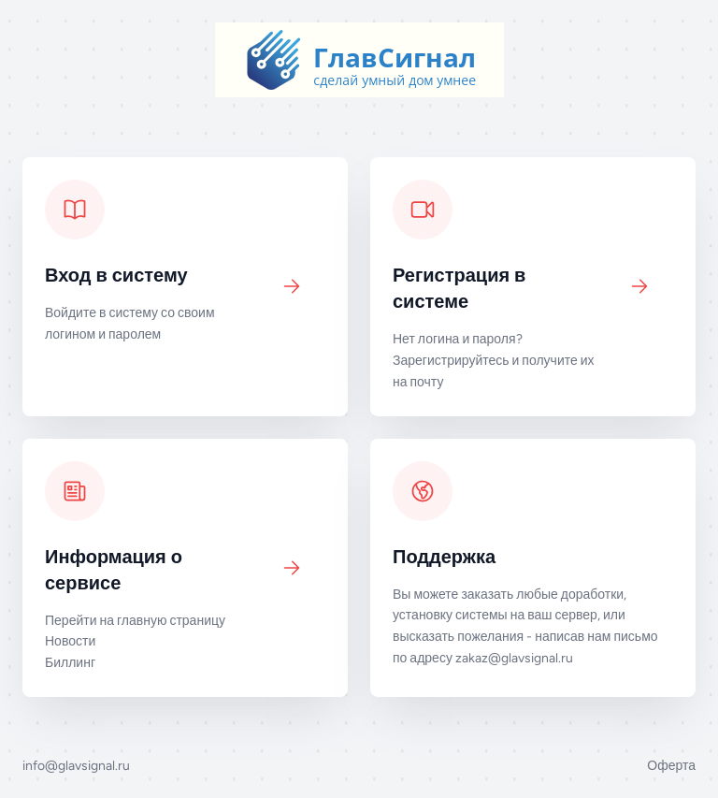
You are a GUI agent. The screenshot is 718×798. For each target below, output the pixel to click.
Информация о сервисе (113, 569)
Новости (70, 641)
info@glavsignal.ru (76, 766)
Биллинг (70, 663)
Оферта (671, 766)
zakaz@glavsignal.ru (514, 658)
